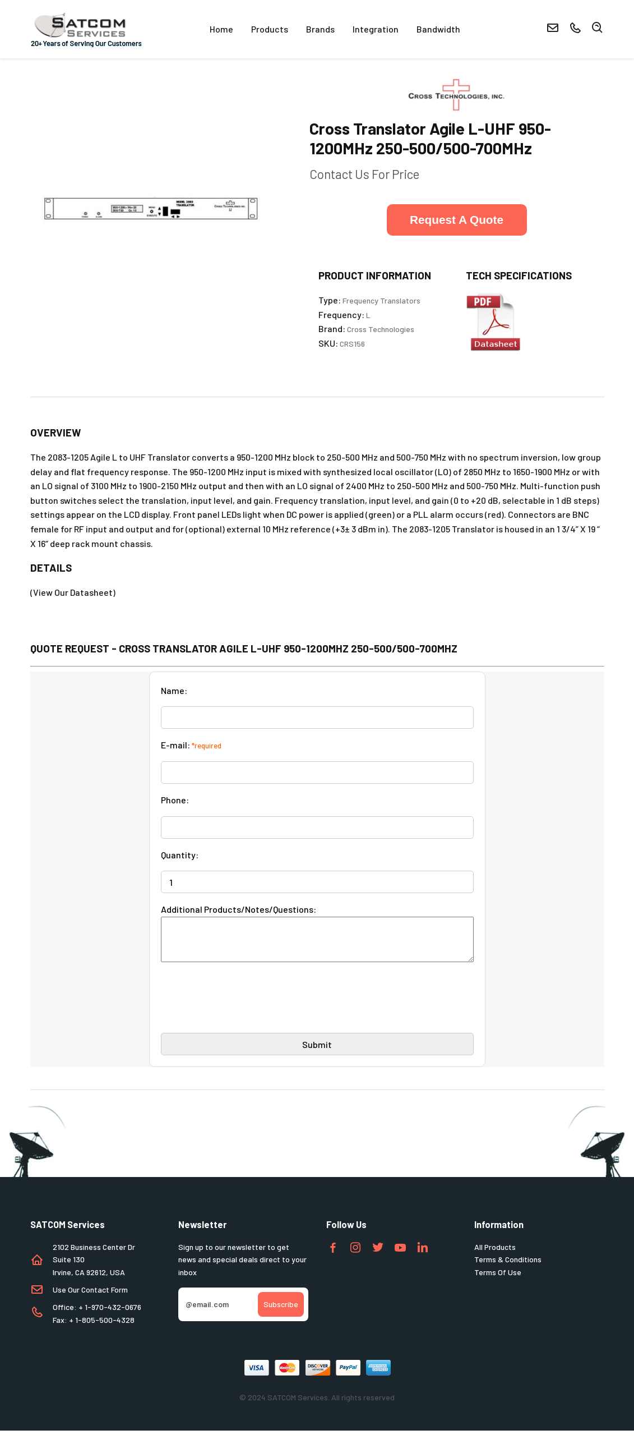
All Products (495, 1255)
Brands (320, 29)
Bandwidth (438, 29)
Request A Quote (456, 219)
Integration (376, 29)
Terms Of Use (497, 1280)
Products (269, 29)
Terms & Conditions (508, 1267)
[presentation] (246, 1010)
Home (221, 29)
